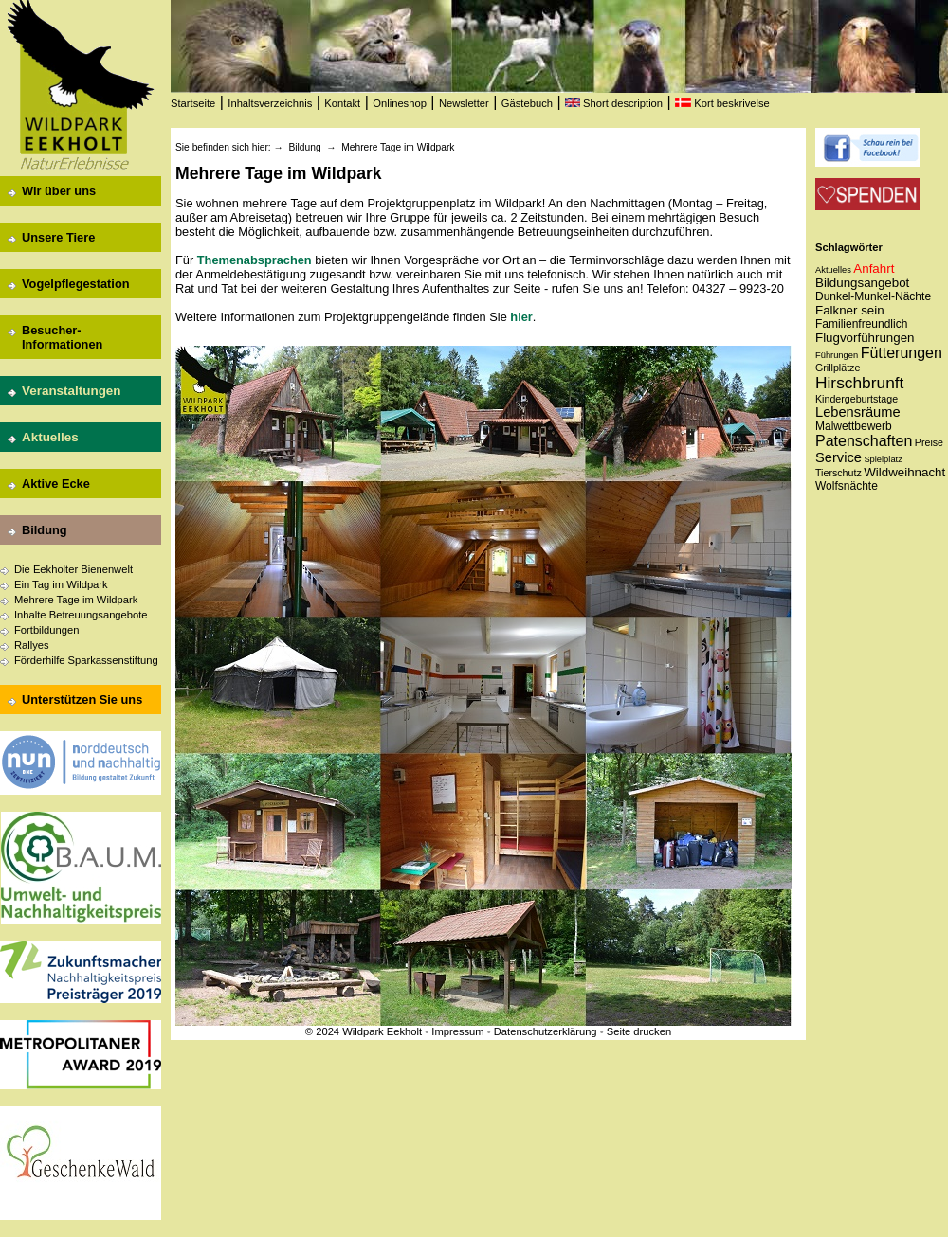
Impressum (457, 1031)
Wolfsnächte (846, 486)
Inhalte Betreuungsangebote (81, 614)
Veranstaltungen (71, 391)
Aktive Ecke (56, 483)
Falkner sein (849, 310)
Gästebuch (527, 103)
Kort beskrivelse (722, 103)
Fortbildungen (46, 630)
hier (521, 317)
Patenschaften (863, 441)
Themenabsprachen (254, 260)
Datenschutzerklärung (545, 1031)
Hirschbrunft (859, 382)
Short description (614, 103)
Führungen (836, 355)
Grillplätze (837, 367)
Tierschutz (838, 472)
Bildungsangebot (862, 283)
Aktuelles (50, 437)
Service (838, 457)
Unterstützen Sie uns (82, 699)
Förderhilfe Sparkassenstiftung (86, 660)
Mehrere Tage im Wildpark (75, 599)
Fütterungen (901, 353)
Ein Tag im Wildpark (61, 584)
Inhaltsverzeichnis (270, 103)
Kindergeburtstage (856, 398)
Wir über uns (59, 191)
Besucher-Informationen (62, 337)
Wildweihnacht (904, 472)
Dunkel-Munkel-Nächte (873, 296)
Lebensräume (858, 412)
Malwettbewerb (853, 426)
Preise (929, 442)
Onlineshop (400, 103)
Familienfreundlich (861, 324)
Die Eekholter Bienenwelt (73, 569)
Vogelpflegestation (76, 284)
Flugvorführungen (864, 338)
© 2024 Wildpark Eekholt (363, 1031)
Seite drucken (639, 1031)
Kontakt (342, 103)
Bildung (44, 530)
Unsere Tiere (58, 237)
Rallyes (31, 645)
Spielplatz (883, 459)
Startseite (193, 103)
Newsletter (464, 103)
